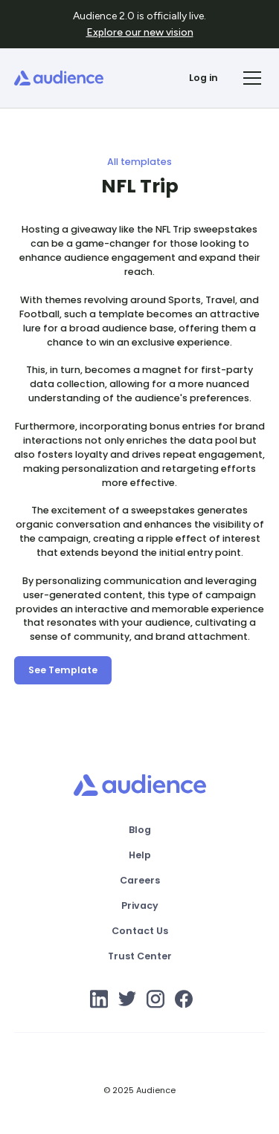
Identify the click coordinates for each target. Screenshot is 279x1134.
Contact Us (140, 930)
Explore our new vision (139, 32)
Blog (140, 829)
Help (140, 855)
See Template (62, 670)
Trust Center (140, 956)
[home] (58, 78)
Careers (140, 880)
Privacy (139, 905)
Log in (203, 77)
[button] (250, 78)
